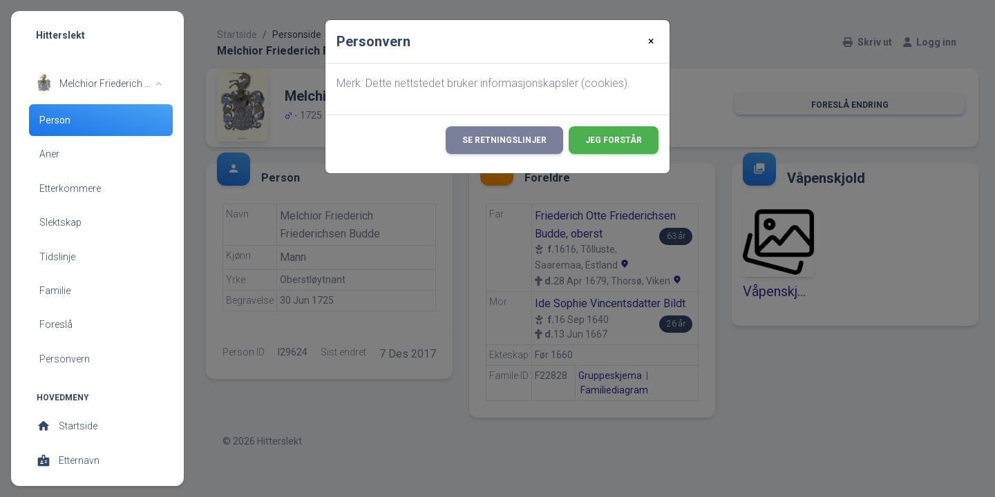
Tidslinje (57, 256)
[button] (99, 83)
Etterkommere (70, 188)
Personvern (64, 358)
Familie (54, 290)
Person (54, 120)
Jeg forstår (613, 140)
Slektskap (60, 222)
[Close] (651, 41)
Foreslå (56, 324)
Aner (49, 153)
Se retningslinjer (504, 140)
